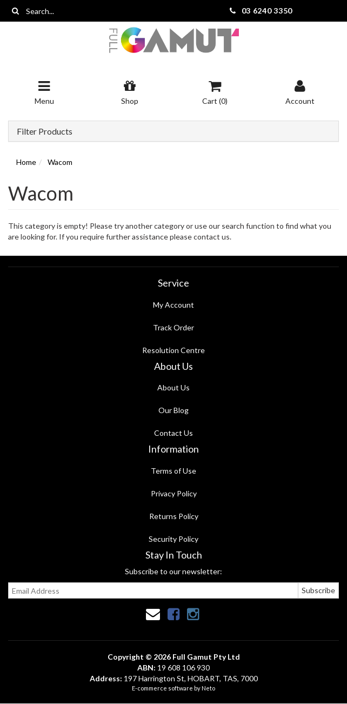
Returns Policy (173, 516)
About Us (173, 387)
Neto (208, 688)
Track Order (173, 327)
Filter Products (44, 131)
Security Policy (173, 538)
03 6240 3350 (267, 10)
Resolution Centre (173, 350)
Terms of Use (173, 470)
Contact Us (173, 432)
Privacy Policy (174, 493)
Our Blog (173, 410)
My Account (173, 304)
